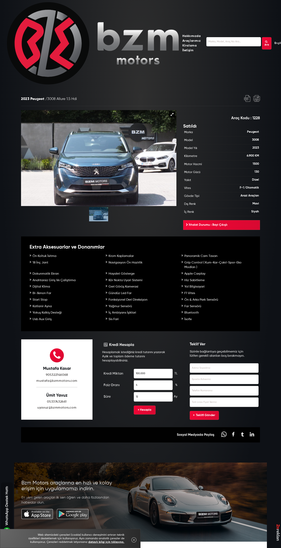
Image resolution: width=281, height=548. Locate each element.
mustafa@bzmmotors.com (56, 388)
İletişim (188, 50)
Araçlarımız (191, 41)
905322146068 (57, 382)
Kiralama (189, 45)
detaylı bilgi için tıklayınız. (106, 542)
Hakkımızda (191, 36)
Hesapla (144, 417)
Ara (267, 43)
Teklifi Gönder (204, 422)
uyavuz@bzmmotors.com (56, 415)
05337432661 (57, 409)
